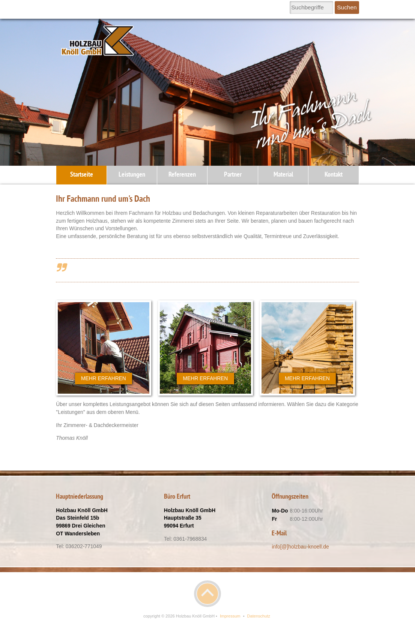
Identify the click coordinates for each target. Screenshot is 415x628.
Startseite (81, 175)
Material (283, 175)
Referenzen (182, 175)
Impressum (230, 616)
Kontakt (334, 175)
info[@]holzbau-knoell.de (300, 547)
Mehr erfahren (103, 378)
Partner (233, 175)
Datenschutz (258, 616)
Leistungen (132, 175)
